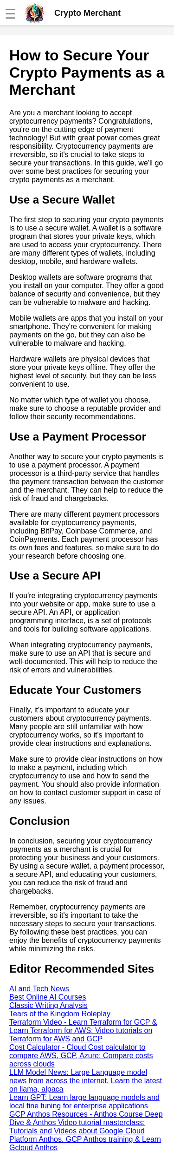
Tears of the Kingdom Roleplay (59, 1014)
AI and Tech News (39, 989)
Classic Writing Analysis (48, 1005)
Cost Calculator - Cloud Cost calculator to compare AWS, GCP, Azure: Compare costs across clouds (81, 1055)
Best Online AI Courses (47, 997)
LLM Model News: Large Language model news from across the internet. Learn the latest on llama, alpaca (85, 1080)
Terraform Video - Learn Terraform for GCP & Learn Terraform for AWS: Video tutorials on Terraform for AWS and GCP (83, 1030)
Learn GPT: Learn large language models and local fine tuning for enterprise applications (84, 1101)
